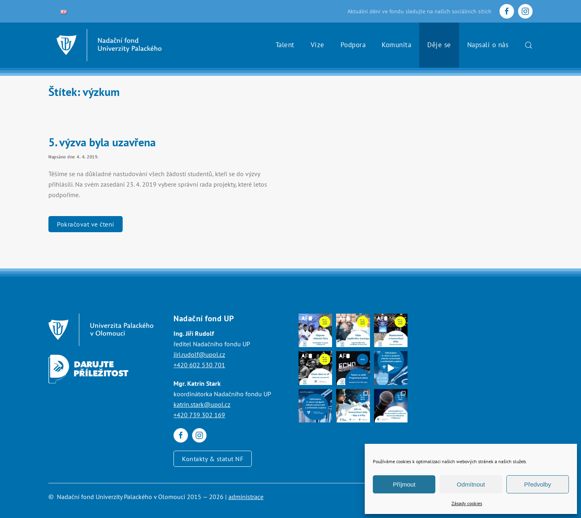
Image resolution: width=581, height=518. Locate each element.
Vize (317, 44)
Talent (285, 44)
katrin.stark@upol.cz (201, 404)
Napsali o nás (488, 44)
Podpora (353, 44)
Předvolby (537, 484)
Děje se (439, 44)
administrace (245, 497)
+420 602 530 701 (199, 365)
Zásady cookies (466, 503)
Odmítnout (471, 484)
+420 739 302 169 (199, 415)
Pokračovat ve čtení (85, 224)
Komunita (396, 44)
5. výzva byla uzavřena (102, 142)
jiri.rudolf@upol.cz (199, 354)
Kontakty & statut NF (212, 459)
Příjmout (404, 484)
